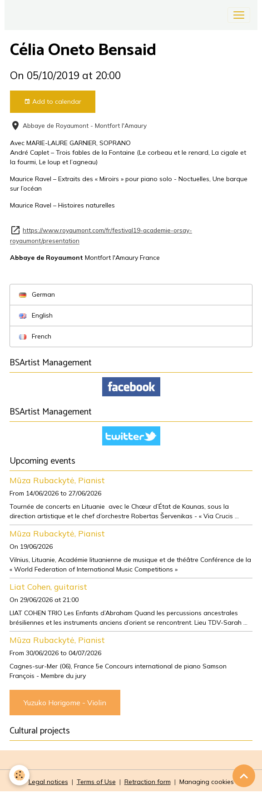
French (35, 336)
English (36, 315)
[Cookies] (19, 775)
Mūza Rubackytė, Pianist (57, 480)
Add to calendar (52, 101)
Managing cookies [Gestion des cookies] (206, 782)
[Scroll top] (243, 775)
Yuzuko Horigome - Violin (65, 702)
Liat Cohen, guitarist (48, 587)
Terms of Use (96, 782)
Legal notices (48, 782)
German (37, 294)
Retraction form (147, 782)
